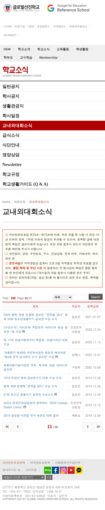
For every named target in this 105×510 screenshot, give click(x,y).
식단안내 (10, 145)
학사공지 (10, 96)
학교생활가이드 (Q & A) (25, 184)
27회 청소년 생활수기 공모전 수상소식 (28, 394)
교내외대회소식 (17, 125)
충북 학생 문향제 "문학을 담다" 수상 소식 (30, 386)
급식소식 (10, 135)
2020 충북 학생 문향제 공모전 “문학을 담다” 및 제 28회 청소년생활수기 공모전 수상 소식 (36, 317)
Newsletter (12, 164)
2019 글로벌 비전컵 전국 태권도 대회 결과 (31, 415)
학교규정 (10, 174)
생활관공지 (13, 106)
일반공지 (10, 86)
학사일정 (10, 115)
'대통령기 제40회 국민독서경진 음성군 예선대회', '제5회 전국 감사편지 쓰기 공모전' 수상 (36, 354)
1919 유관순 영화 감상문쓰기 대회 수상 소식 (32, 378)
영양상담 (10, 154)
